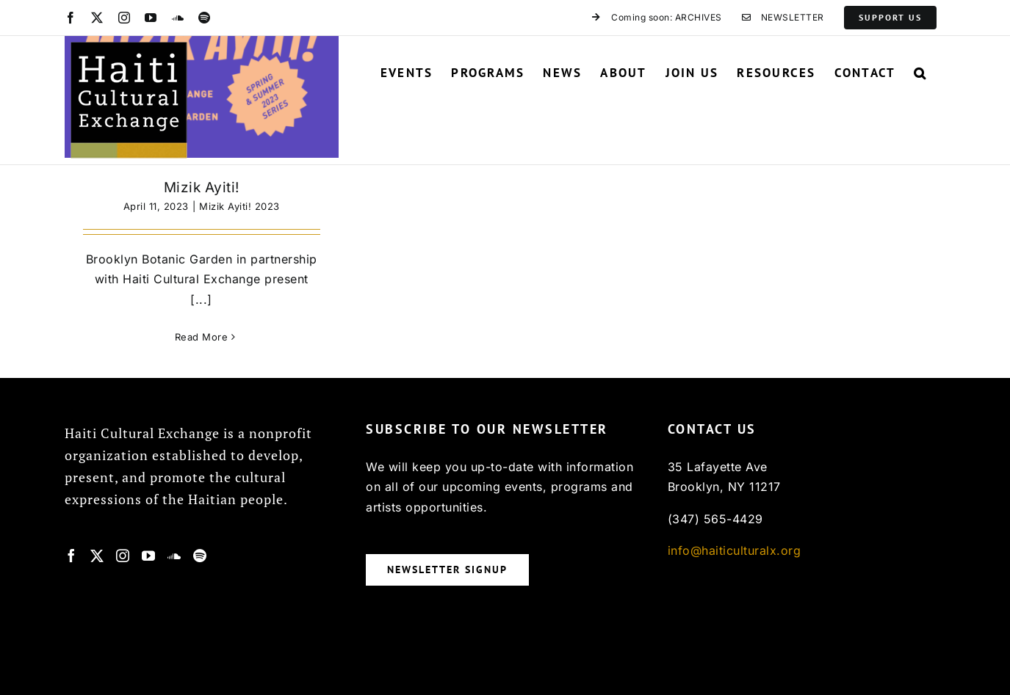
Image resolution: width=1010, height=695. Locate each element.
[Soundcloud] (174, 555)
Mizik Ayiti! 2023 (239, 206)
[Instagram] (123, 555)
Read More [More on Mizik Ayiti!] (201, 337)
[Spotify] (200, 555)
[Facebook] (72, 555)
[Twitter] (97, 555)
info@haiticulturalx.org (734, 550)
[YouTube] (149, 555)
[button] (920, 72)
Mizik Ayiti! (201, 187)
